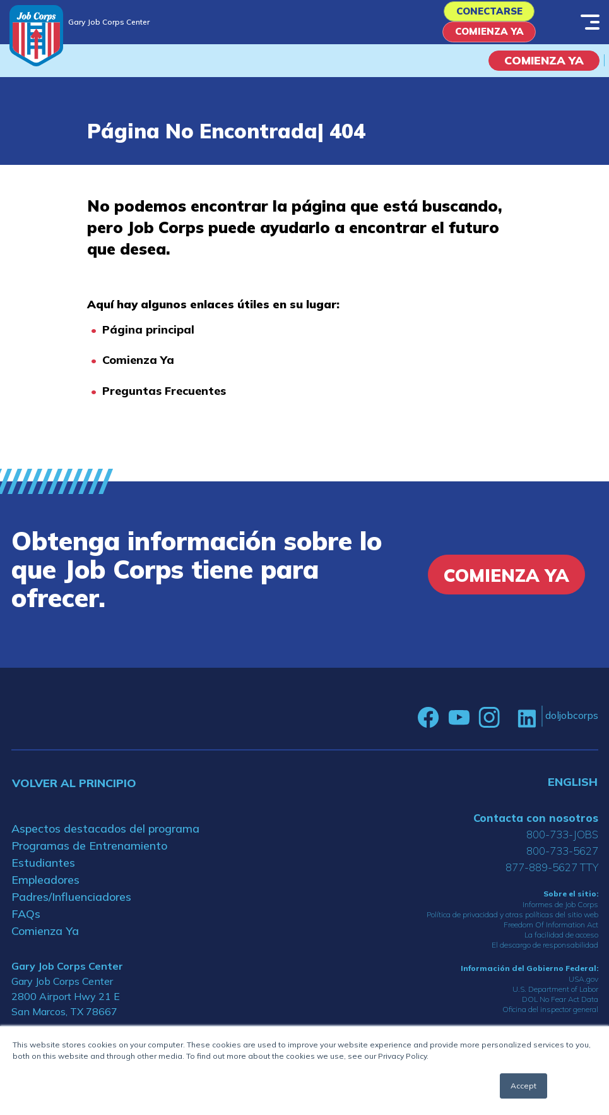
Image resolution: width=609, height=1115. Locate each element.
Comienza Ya (489, 38)
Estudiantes (43, 870)
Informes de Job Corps (560, 912)
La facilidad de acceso (561, 943)
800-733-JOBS (562, 841)
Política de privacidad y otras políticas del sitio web (512, 922)
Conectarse (489, 13)
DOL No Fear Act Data (560, 1007)
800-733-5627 (562, 858)
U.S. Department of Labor (555, 997)
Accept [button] (523, 1085)
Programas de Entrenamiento (89, 853)
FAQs (25, 921)
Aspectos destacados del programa (105, 836)
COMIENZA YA (544, 68)
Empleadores (45, 887)
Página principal (148, 337)
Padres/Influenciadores (71, 904)
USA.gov (583, 987)
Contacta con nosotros (535, 825)
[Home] (36, 35)
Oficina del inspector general (550, 1017)
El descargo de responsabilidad (545, 953)
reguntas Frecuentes (168, 399)
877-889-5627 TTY (552, 874)
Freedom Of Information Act (551, 932)
